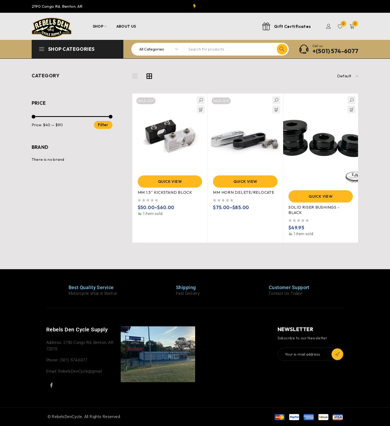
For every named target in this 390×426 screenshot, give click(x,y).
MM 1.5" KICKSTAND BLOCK (165, 192)
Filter (103, 124)
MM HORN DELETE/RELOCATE (243, 192)
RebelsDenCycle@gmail (80, 371)
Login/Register (328, 26)
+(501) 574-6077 (335, 51)
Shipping (186, 287)
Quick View (170, 181)
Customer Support (289, 287)
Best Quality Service (91, 287)
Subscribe (337, 354)
